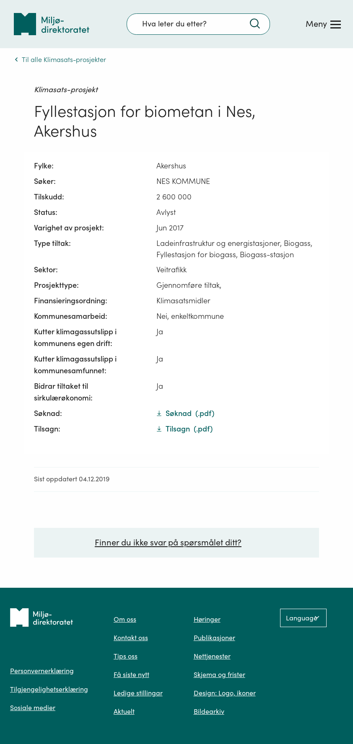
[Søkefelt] (198, 23)
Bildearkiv (209, 711)
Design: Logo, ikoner (225, 693)
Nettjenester (212, 656)
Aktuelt (124, 711)
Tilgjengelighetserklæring (49, 689)
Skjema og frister (219, 674)
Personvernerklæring (42, 670)
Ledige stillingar (138, 693)
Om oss (125, 619)
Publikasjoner (214, 637)
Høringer (207, 619)
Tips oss (126, 656)
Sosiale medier (32, 707)
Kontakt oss (131, 637)
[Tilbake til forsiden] (51, 24)
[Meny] (323, 23)
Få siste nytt (131, 674)
